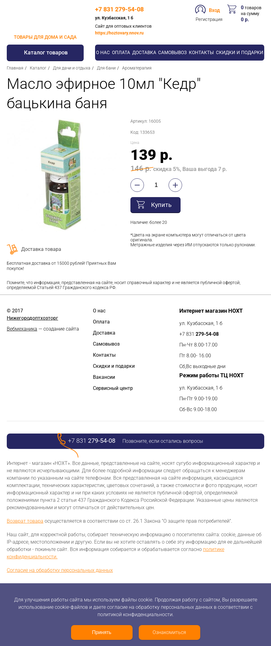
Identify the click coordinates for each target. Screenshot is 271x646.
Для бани (106, 67)
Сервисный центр (113, 388)
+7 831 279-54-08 (119, 9)
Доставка (144, 52)
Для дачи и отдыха (71, 67)
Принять (101, 632)
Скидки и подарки (239, 52)
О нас (103, 52)
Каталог (38, 67)
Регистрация (209, 19)
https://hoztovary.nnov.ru (119, 32)
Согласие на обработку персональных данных (60, 570)
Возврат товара (25, 521)
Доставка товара (41, 249)
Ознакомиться (169, 632)
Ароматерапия (137, 67)
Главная (15, 67)
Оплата (121, 52)
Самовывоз (172, 52)
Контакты (201, 52)
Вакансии (104, 377)
